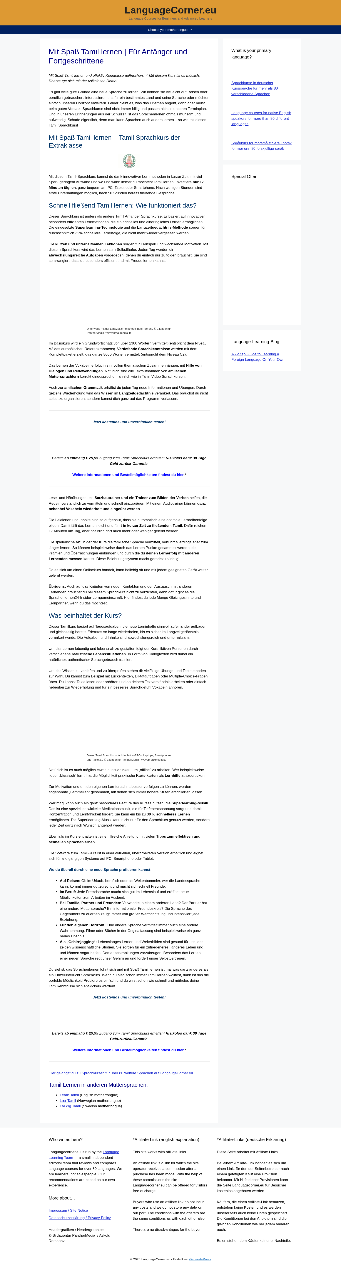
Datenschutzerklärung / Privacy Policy (80, 1218)
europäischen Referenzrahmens (87, 349)
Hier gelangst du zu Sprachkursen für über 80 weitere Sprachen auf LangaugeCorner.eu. (121, 1073)
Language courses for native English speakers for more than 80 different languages (261, 118)
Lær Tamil (68, 1101)
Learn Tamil (69, 1095)
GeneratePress (200, 1259)
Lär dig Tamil (70, 1106)
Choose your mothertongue (172, 29)
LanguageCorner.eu (171, 10)
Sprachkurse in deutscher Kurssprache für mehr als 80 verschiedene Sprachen (254, 88)
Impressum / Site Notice (68, 1210)
